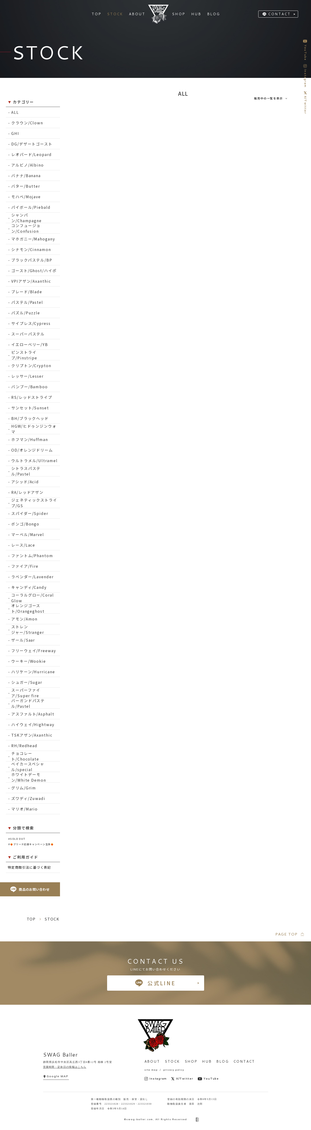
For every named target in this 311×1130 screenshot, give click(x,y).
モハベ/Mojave (26, 196)
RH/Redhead (24, 745)
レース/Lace (23, 545)
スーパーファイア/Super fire (25, 693)
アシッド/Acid (25, 481)
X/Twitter (182, 1079)
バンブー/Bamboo (29, 386)
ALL (15, 112)
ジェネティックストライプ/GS (34, 503)
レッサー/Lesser (27, 376)
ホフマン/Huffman (29, 439)
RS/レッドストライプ (31, 397)
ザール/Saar (23, 640)
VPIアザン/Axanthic (31, 281)
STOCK (172, 1061)
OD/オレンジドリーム (32, 450)
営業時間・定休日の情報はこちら (64, 1066)
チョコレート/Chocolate (25, 756)
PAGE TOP (286, 934)
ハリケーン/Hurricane (33, 671)
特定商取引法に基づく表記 (29, 867)
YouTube (208, 1079)
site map (151, 1069)
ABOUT (152, 1061)
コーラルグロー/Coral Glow (32, 598)
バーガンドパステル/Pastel (28, 703)
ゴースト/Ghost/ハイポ (34, 270)
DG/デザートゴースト (31, 144)
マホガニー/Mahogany (33, 239)
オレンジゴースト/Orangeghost (28, 608)
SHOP (191, 1061)
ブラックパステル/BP (31, 260)
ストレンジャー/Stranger (27, 629)
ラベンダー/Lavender (32, 576)
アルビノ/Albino (27, 165)
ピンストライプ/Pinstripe (24, 355)
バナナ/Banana (26, 175)
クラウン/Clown (27, 123)
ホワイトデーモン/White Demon (28, 777)
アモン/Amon (24, 619)
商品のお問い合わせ (29, 889)
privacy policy (173, 1069)
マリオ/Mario (24, 809)
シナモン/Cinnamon (31, 249)
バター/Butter (25, 186)
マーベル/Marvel (27, 534)
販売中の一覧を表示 (268, 98)
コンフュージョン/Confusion (26, 228)
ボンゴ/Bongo (25, 524)
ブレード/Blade (26, 291)
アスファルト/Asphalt (32, 714)
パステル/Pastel (27, 302)
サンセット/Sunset (30, 408)
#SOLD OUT (17, 838)
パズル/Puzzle (25, 313)
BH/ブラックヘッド (30, 418)
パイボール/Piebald (31, 207)
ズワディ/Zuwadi (28, 798)
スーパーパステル (28, 334)
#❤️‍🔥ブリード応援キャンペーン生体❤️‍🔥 (31, 844)
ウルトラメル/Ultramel (34, 460)
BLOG (222, 1061)
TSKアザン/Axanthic (31, 735)
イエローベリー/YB (29, 344)
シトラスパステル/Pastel (26, 471)
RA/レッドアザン (27, 492)
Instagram (155, 1079)
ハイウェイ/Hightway (32, 724)
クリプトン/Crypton (31, 365)
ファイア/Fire (24, 566)
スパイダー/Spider (29, 513)
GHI (15, 133)
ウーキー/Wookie (28, 661)
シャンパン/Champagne (26, 218)
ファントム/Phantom (32, 555)
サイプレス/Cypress (31, 323)
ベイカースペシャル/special (27, 766)
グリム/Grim (23, 788)
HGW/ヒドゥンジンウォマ (33, 429)
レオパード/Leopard (31, 154)
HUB (207, 1061)
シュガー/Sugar (26, 682)
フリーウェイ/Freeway (33, 650)
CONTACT (279, 13)
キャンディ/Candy (29, 587)
